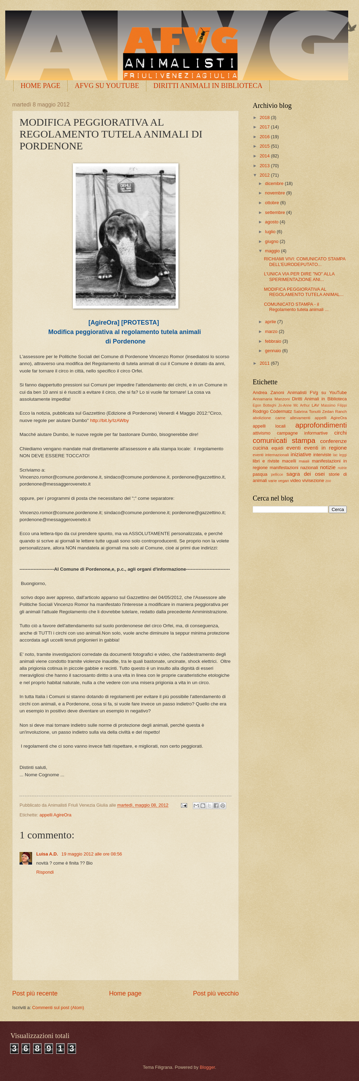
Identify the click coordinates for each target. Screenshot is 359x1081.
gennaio (273, 350)
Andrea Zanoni (268, 392)
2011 (265, 363)
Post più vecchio (216, 993)
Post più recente (35, 993)
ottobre (272, 202)
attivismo (261, 433)
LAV (315, 405)
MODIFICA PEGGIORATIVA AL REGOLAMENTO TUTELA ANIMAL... (303, 292)
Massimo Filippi (334, 405)
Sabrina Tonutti (307, 411)
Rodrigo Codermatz (272, 411)
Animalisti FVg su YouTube (317, 392)
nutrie (342, 468)
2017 (265, 126)
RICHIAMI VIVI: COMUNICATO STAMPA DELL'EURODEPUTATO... (304, 261)
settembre (275, 212)
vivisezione (313, 480)
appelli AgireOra (55, 814)
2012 (265, 175)
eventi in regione (325, 448)
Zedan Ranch (334, 411)
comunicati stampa (284, 440)
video (295, 480)
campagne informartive (302, 433)
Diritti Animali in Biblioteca (319, 398)
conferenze (333, 441)
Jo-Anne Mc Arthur (294, 405)
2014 (265, 155)
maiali (304, 461)
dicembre (275, 183)
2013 (265, 165)
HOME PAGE (40, 85)
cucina (260, 448)
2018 (265, 117)
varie (272, 481)
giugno (272, 241)
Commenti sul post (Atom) (58, 1007)
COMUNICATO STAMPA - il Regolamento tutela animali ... (296, 307)
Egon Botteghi (264, 405)
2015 (265, 146)
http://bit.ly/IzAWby (109, 420)
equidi (277, 448)
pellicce (277, 474)
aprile (271, 321)
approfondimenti (321, 425)
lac (335, 455)
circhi (340, 433)
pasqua (260, 474)
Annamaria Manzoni (271, 399)
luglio (271, 231)
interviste (322, 454)
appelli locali (269, 426)
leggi (343, 455)
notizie (328, 467)
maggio (273, 250)
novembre (275, 192)
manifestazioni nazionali (294, 467)
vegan (283, 481)
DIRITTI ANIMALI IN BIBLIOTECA (207, 85)
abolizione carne (269, 418)
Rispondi (45, 872)
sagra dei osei (306, 474)
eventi (294, 448)
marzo (271, 331)
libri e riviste (266, 461)
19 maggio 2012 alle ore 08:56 (91, 854)
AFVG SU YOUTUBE (107, 85)
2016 (265, 136)
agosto (272, 221)
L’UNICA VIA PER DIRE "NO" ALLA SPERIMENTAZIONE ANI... (299, 276)
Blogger (207, 1067)
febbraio (273, 341)
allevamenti (300, 418)
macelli (289, 461)
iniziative (301, 454)
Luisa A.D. (47, 854)
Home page (125, 993)
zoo (328, 481)
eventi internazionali (271, 455)
